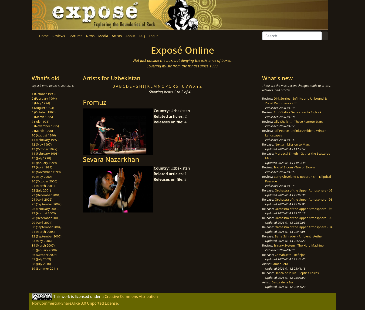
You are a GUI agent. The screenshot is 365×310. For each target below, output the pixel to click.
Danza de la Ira (282, 282)
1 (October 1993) (43, 94)
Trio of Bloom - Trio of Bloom (294, 167)
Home (44, 36)
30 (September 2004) (46, 227)
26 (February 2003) (45, 209)
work (65, 296)
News (90, 36)
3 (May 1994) (41, 103)
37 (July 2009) (41, 259)
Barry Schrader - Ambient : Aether (299, 236)
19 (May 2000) (42, 176)
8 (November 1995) (45, 126)
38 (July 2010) (41, 264)
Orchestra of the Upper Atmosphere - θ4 (303, 227)
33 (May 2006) (42, 241)
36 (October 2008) (44, 255)
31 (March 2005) (43, 232)
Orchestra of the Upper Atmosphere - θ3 (303, 199)
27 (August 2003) (44, 213)
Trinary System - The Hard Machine (299, 245)
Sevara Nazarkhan (111, 159)
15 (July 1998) (41, 158)
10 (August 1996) (44, 135)
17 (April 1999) (42, 167)
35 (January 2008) (44, 250)
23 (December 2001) (46, 195)
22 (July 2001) (41, 190)
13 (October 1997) (44, 149)
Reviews (58, 36)
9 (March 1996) (42, 131)
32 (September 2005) (46, 236)
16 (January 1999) (44, 163)
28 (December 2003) (46, 218)
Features (75, 36)
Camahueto (279, 264)
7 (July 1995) (40, 121)
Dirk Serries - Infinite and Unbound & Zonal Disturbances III (296, 100)
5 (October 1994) (43, 112)
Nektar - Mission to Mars (292, 144)
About (130, 36)
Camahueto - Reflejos (290, 255)
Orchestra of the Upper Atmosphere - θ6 (303, 209)
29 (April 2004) (42, 222)
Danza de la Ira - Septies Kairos (297, 273)
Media (103, 36)
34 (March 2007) (43, 245)
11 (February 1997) (45, 140)
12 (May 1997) (42, 144)
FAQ (142, 36)
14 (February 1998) (45, 153)
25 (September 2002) (46, 204)
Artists (117, 36)
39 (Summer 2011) (45, 268)
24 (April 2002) (42, 199)
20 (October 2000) (44, 181)
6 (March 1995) (42, 117)
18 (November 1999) (46, 172)
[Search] (292, 35)
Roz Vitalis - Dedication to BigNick (297, 112)
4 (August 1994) (43, 108)
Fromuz (94, 102)
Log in (153, 36)
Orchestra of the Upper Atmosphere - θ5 (303, 218)
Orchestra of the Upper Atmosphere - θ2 (303, 190)
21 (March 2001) (43, 186)
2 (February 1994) (44, 98)
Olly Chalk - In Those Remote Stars (298, 121)
